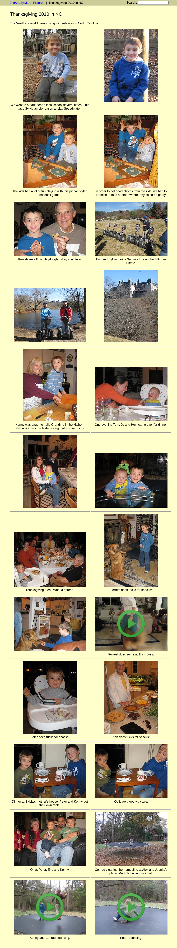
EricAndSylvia (19, 2)
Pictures (38, 2)
